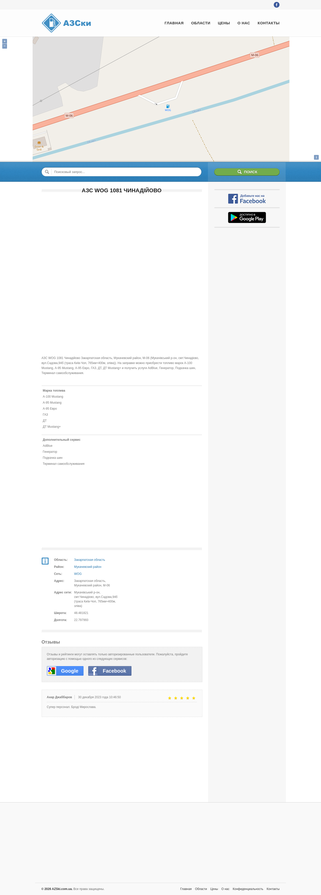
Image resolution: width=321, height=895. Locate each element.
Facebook (114, 671)
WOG (78, 574)
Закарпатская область (89, 560)
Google (69, 671)
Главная (174, 23)
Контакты (269, 23)
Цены (224, 23)
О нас (243, 23)
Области (200, 23)
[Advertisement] (122, 234)
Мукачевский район (88, 567)
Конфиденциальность (248, 889)
